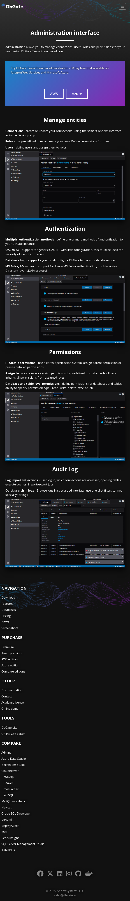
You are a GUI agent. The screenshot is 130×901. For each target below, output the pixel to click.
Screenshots (9, 628)
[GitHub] (78, 873)
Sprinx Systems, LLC (70, 891)
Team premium (11, 653)
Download (8, 598)
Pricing (6, 616)
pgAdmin (7, 820)
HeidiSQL (7, 795)
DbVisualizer (9, 789)
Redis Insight (10, 838)
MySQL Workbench (14, 801)
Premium (7, 647)
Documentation (11, 690)
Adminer (7, 752)
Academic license (12, 702)
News (5, 622)
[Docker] (88, 873)
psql (4, 832)
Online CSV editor (13, 734)
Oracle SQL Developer (16, 813)
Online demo (9, 709)
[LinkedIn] (59, 873)
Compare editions (13, 671)
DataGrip (7, 777)
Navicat (6, 807)
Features (7, 604)
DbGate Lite (9, 728)
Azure (77, 93)
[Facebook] (40, 873)
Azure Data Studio (13, 759)
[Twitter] (50, 873)
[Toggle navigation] (122, 6)
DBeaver (7, 783)
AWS (54, 93)
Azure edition (10, 665)
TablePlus (8, 850)
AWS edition (9, 659)
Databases (8, 610)
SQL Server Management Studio (23, 844)
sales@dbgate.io (65, 895)
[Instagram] (69, 873)
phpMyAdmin (10, 826)
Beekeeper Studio (13, 765)
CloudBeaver (10, 771)
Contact (6, 696)
